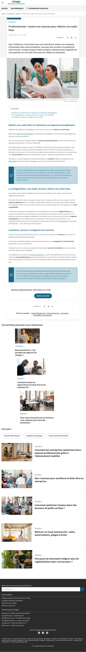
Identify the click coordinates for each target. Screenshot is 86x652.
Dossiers (18, 13)
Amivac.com (5, 625)
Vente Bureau (79, 639)
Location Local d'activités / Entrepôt (62, 639)
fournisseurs (63, 221)
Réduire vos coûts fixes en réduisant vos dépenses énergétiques (34, 113)
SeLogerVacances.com (8, 620)
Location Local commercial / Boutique (38, 639)
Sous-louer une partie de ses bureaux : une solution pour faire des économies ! (37, 420)
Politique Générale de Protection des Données (16, 598)
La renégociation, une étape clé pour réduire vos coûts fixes (33, 115)
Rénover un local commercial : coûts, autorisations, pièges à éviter (55, 533)
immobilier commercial (42, 315)
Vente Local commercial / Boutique (12, 640)
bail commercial (53, 313)
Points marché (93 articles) (58, 436)
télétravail (12, 161)
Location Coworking (19, 639)
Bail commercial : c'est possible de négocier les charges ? (26, 352)
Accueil (5, 8)
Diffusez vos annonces (8, 605)
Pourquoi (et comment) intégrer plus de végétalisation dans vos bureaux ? (57, 560)
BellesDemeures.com (8, 618)
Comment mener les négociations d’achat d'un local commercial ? (31, 385)
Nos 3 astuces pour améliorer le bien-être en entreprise (59, 480)
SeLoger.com (6, 613)
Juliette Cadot (13, 35)
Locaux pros (10, 13)
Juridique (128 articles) (34, 436)
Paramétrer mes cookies (9, 603)
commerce (64, 313)
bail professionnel (38, 313)
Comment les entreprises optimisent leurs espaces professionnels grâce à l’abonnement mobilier (58, 453)
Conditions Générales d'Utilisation (12, 601)
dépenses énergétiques (25, 134)
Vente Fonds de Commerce (63, 640)
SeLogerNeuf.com (7, 616)
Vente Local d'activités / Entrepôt (34, 640)
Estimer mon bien (43, 296)
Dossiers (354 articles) (12, 436)
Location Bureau (7, 639)
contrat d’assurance (37, 255)
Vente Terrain (50, 640)
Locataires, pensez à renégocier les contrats (27, 117)
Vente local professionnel (19, 642)
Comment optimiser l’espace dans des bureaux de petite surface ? (56, 506)
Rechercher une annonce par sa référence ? (17, 586)
